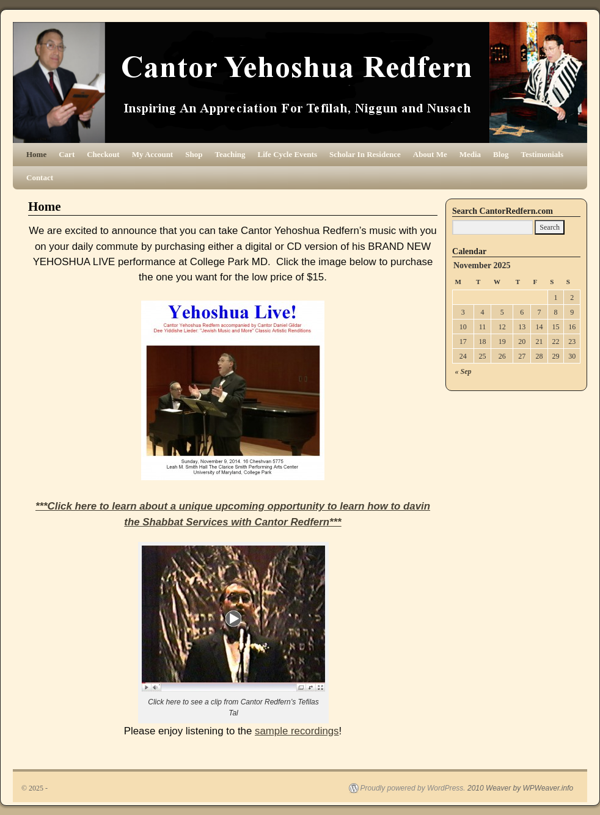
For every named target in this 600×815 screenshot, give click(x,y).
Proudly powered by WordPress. (413, 788)
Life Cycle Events (287, 154)
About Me (430, 154)
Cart (67, 154)
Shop (193, 154)
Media (470, 154)
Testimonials (542, 154)
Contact (39, 177)
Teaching (229, 154)
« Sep (463, 371)
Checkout (103, 154)
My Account (153, 154)
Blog (500, 154)
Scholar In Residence (365, 154)
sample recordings (297, 731)
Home (36, 154)
